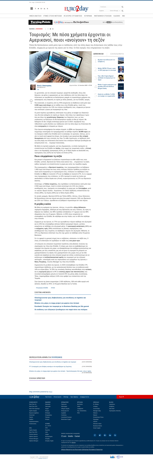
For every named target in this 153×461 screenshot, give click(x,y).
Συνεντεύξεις (96, 408)
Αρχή (120, 397)
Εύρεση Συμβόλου (34, 413)
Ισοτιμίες (47, 438)
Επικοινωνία (57, 397)
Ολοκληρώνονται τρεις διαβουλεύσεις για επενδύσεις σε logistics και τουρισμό (60, 362)
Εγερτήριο (96, 419)
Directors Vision (97, 423)
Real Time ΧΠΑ (33, 406)
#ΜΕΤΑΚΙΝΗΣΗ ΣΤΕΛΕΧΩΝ (102, 16)
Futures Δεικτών (33, 434)
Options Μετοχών (33, 441)
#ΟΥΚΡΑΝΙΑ (88, 16)
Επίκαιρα (47, 413)
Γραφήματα (80, 408)
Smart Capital (96, 428)
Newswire (47, 404)
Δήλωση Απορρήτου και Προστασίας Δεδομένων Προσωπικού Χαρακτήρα (82, 449)
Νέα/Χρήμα (64, 406)
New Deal (111, 408)
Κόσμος (47, 410)
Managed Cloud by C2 (43, 458)
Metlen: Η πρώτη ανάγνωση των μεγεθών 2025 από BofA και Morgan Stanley (107, 86)
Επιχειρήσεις (48, 415)
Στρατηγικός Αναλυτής (115, 410)
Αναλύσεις (64, 415)
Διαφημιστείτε (84, 397)
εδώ (109, 22)
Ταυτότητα (48, 397)
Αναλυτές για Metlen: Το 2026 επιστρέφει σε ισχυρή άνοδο (106, 95)
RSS (78, 413)
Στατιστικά (31, 415)
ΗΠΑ (46, 428)
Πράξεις (31, 419)
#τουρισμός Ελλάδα (42, 288)
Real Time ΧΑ (32, 404)
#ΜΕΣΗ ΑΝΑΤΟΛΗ (35, 16)
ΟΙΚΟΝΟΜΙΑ (39, 29)
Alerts (78, 406)
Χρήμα (47, 434)
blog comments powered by (40, 392)
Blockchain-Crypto (66, 419)
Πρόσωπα (64, 404)
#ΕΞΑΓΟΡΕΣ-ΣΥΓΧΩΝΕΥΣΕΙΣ (73, 16)
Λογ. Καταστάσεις (81, 410)
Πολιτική (47, 417)
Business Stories (97, 426)
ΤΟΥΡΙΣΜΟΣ (56, 357)
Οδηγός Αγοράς (65, 408)
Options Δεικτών (33, 436)
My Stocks (80, 404)
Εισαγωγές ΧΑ (65, 410)
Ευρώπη (47, 430)
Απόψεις (95, 406)
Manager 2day (97, 410)
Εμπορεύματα (48, 436)
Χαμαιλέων (112, 404)
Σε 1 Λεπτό (48, 425)
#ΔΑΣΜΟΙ (116, 16)
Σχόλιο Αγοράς (33, 410)
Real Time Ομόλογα (34, 408)
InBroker (74, 442)
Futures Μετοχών (33, 438)
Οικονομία (48, 406)
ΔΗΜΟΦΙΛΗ (98, 54)
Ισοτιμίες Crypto (49, 441)
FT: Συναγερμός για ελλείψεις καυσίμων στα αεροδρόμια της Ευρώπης (60, 366)
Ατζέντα (95, 421)
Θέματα (95, 415)
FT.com (63, 436)
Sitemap (66, 397)
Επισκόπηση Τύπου (98, 417)
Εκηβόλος (111, 406)
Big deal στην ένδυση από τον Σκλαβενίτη (106, 60)
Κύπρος (47, 419)
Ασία (46, 432)
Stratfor (70, 436)
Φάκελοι (95, 413)
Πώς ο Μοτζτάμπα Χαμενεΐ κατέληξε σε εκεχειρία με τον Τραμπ (106, 78)
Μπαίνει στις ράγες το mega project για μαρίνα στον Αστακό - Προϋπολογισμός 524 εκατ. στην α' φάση (60, 371)
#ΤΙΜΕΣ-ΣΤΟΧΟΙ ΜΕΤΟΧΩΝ (52, 16)
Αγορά (47, 408)
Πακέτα (31, 417)
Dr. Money (96, 404)
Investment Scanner (66, 417)
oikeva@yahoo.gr (41, 87)
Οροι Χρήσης (74, 397)
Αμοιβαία (63, 413)
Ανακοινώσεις (32, 423)
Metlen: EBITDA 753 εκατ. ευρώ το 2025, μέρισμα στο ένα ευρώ (107, 69)
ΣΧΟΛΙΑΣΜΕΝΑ (117, 54)
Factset (77, 436)
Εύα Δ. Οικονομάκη (44, 85)
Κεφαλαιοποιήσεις (34, 421)
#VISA (53, 288)
